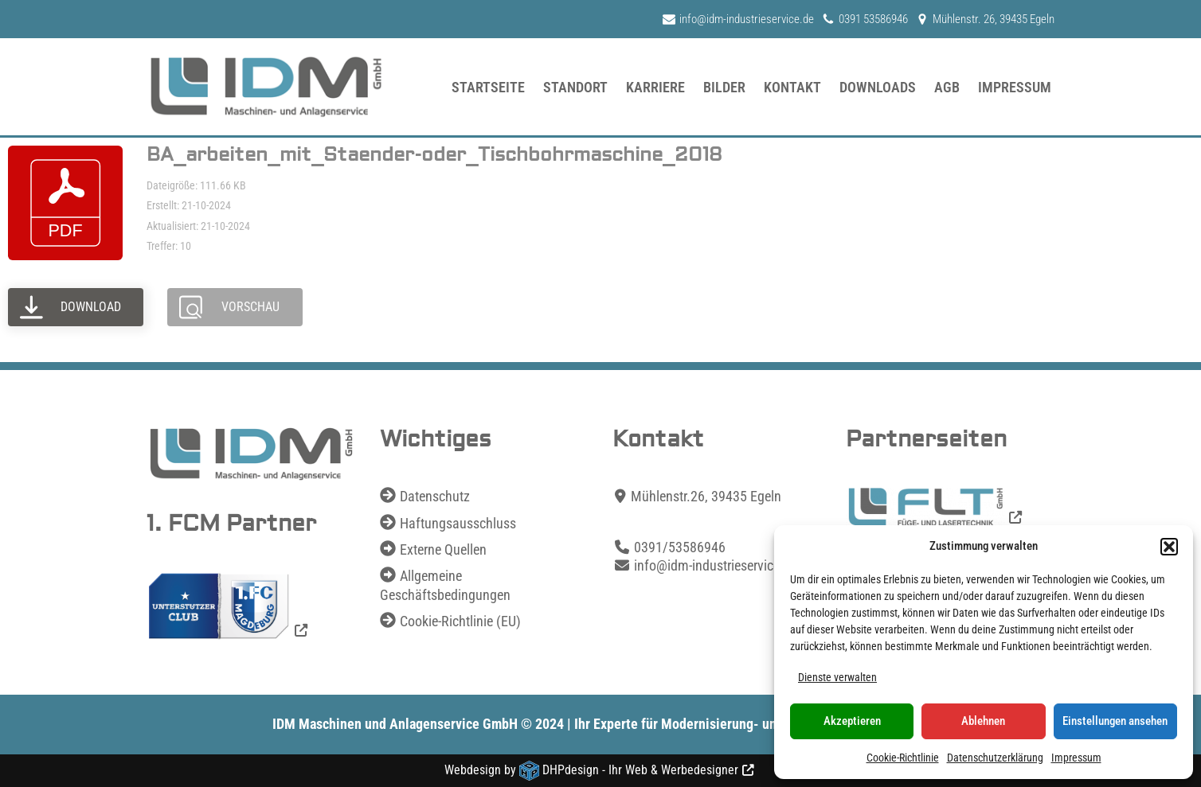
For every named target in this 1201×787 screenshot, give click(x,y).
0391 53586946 (873, 19)
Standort (575, 87)
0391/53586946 (680, 547)
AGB (947, 87)
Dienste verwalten (837, 677)
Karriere (655, 87)
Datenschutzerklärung (995, 757)
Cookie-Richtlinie (903, 757)
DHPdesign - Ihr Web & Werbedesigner (640, 769)
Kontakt (792, 87)
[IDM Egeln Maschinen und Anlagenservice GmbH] (266, 87)
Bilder (724, 87)
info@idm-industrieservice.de (746, 19)
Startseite (488, 87)
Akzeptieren (852, 721)
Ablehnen (983, 721)
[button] (1169, 547)
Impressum (1076, 757)
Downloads (877, 87)
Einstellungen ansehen (1115, 721)
